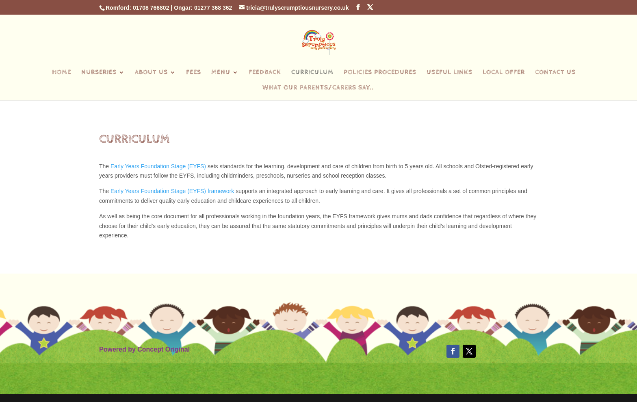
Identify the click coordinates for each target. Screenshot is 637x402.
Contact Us (555, 73)
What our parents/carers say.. (318, 88)
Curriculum (312, 73)
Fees (193, 73)
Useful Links (449, 73)
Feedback (265, 73)
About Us (151, 73)
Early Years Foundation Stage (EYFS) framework (172, 191)
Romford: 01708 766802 (137, 7)
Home (61, 73)
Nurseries (99, 73)
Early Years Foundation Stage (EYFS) (158, 166)
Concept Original (163, 349)
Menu (220, 73)
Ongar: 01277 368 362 (203, 7)
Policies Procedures (380, 73)
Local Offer (504, 73)
